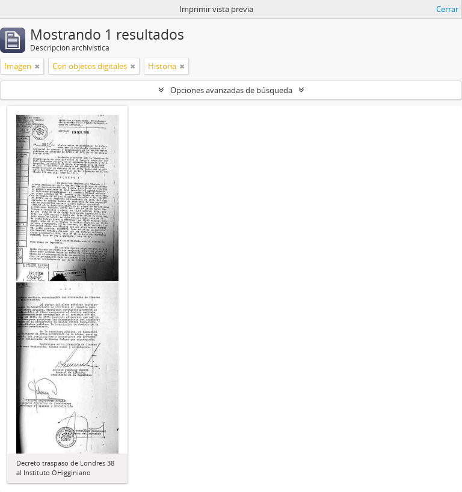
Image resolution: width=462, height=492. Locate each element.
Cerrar (447, 9)
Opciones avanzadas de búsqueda (231, 90)
